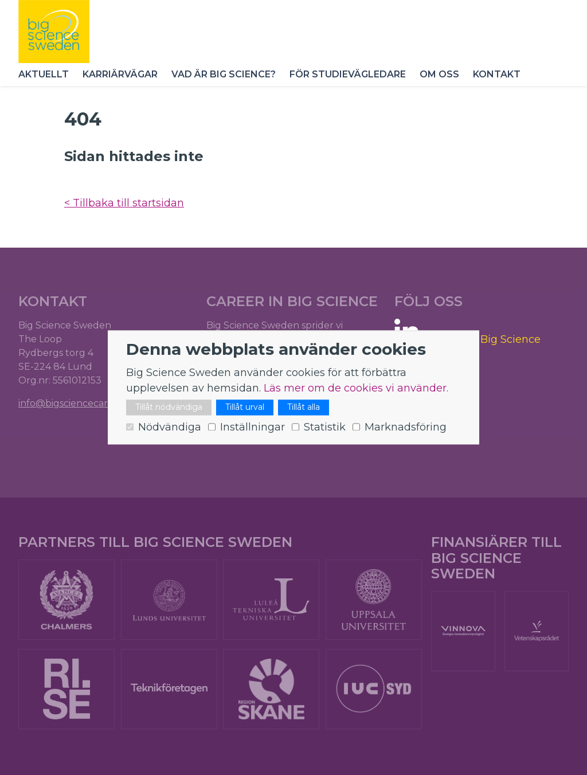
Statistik (325, 427)
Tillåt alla (303, 407)
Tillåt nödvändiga (168, 407)
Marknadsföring (406, 427)
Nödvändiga (169, 427)
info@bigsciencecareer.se (76, 403)
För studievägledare (347, 74)
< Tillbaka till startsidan (124, 203)
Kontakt (497, 74)
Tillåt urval (244, 407)
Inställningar (252, 427)
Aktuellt (43, 74)
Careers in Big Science (483, 340)
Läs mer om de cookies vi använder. (356, 388)
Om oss (439, 74)
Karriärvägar (120, 74)
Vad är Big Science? (223, 74)
